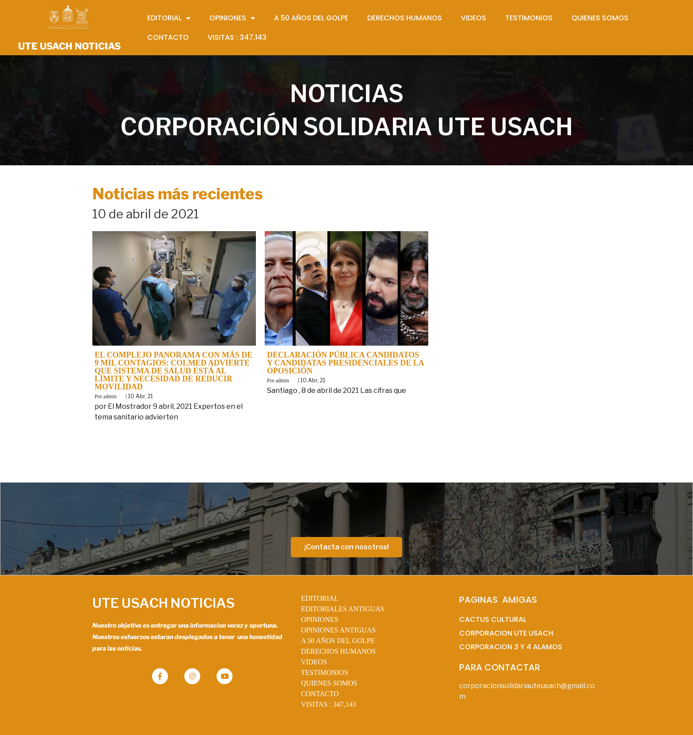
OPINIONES (319, 619)
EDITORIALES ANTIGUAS (343, 609)
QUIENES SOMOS (329, 683)
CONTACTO (320, 693)
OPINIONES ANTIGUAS (338, 630)
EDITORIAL (320, 598)
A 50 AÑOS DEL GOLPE (338, 640)
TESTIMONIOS (324, 672)
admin (110, 396)
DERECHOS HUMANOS (338, 651)
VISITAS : (328, 704)
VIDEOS (314, 662)
